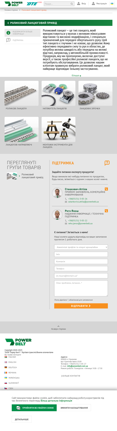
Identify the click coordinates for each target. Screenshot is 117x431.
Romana (10, 372)
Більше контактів (70, 376)
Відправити (81, 305)
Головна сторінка (12, 10)
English (10, 362)
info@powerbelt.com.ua (77, 366)
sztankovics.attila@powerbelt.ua (83, 201)
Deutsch (11, 367)
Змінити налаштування (74, 407)
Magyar (10, 357)
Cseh (9, 388)
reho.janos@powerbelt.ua (80, 223)
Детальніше (21, 419)
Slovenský (12, 383)
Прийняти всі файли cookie (34, 407)
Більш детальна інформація (56, 400)
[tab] (23, 33)
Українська (12, 378)
